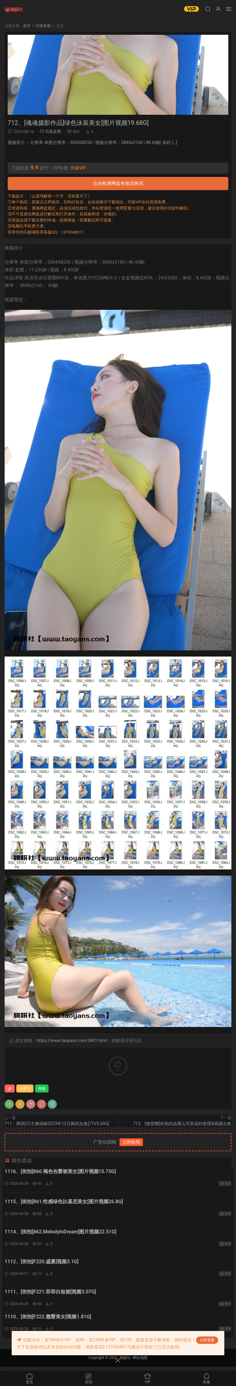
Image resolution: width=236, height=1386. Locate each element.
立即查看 (207, 1340)
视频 (41, 1088)
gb (10, 1088)
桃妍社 (125, 1362)
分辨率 (24, 1088)
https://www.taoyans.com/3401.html (72, 1040)
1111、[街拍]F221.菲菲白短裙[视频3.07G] (50, 1296)
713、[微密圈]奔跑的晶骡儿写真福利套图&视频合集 (182, 1123)
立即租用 (131, 1142)
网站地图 (140, 1362)
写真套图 (53, 131)
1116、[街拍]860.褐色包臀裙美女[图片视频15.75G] (60, 1171)
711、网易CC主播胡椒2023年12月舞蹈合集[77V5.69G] (57, 1123)
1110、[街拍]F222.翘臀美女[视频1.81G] (48, 1321)
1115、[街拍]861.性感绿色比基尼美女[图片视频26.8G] (64, 1202)
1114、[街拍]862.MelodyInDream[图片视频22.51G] (60, 1233)
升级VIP (78, 168)
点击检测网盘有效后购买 (118, 183)
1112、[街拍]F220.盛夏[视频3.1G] (42, 1265)
